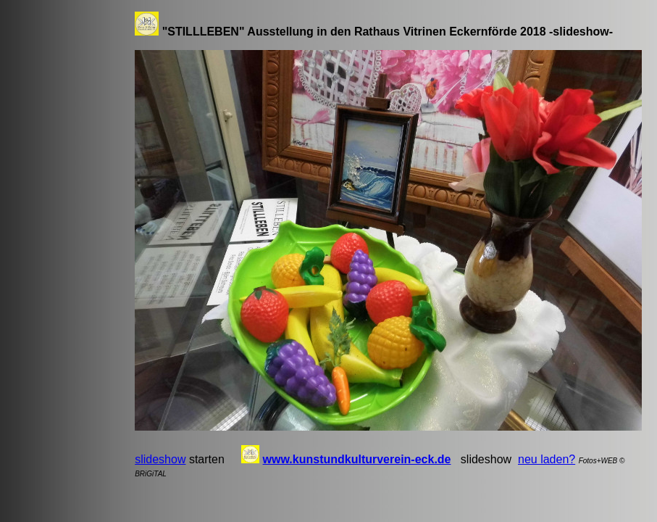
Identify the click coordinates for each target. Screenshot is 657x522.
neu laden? (546, 459)
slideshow (160, 459)
